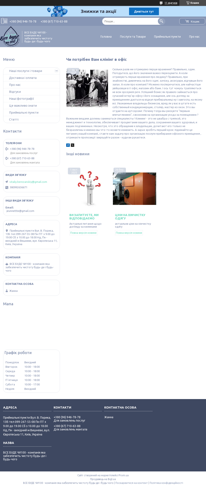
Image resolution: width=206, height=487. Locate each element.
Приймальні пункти (167, 36)
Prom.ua (124, 475)
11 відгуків (171, 2)
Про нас (194, 36)
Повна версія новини (83, 232)
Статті (13, 119)
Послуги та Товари (133, 36)
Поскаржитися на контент (131, 483)
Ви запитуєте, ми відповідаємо (84, 216)
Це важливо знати (23, 105)
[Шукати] (161, 21)
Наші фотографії (21, 98)
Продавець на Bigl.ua (103, 479)
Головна (106, 36)
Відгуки (15, 91)
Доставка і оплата (23, 78)
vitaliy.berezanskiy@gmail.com (28, 181)
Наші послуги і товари (25, 71)
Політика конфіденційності (166, 483)
